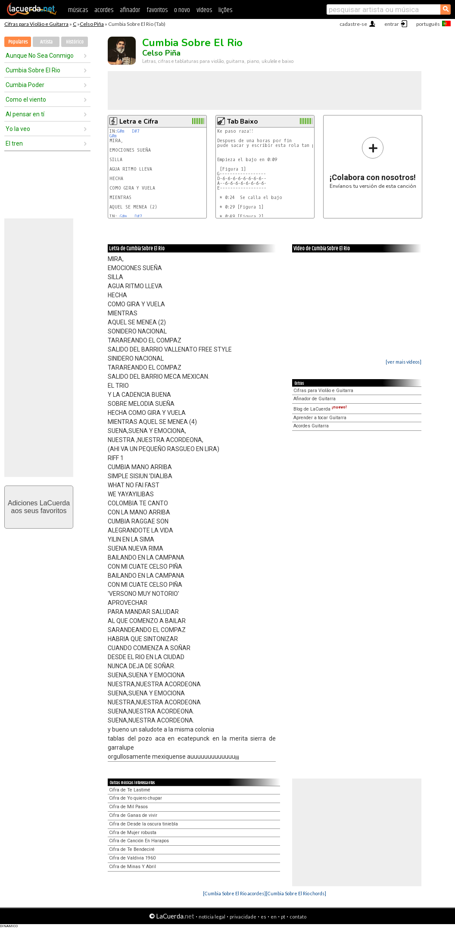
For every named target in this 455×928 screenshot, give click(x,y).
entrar (391, 24)
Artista (46, 42)
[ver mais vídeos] (403, 361)
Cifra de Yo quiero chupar (135, 798)
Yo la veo (18, 128)
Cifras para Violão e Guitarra (36, 24)
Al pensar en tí (25, 114)
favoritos (157, 10)
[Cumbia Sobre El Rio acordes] (234, 893)
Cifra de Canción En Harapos (139, 841)
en (274, 916)
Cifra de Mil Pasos (128, 807)
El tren (14, 143)
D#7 (136, 131)
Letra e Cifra (138, 121)
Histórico (75, 42)
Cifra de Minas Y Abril (132, 866)
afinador (130, 10)
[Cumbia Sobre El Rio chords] (296, 893)
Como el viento (26, 99)
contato (298, 916)
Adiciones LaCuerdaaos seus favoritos (39, 506)
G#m (120, 131)
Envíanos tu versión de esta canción (373, 163)
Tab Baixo (242, 121)
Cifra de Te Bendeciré (132, 849)
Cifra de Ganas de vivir (133, 815)
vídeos (204, 10)
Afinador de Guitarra (314, 399)
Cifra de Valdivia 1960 (132, 858)
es (263, 916)
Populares (18, 42)
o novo (182, 10)
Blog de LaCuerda (320, 409)
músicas (78, 10)
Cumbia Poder (25, 84)
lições (225, 10)
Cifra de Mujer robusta (132, 832)
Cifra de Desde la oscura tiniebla (143, 824)
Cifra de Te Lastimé (129, 790)
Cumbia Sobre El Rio (33, 70)
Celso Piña (92, 24)
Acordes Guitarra (311, 426)
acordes (103, 10)
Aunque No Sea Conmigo (40, 55)
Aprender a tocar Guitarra (319, 417)
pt (283, 916)
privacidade (243, 916)
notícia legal (212, 916)
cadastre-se (353, 24)
